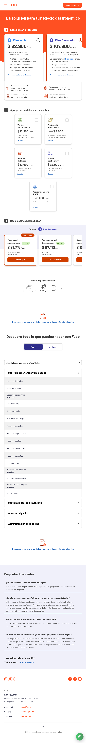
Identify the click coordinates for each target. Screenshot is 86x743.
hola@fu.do (25, 707)
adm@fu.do (25, 716)
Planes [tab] (33, 347)
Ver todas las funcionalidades (19, 75)
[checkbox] (28, 129)
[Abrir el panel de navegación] (5, 5)
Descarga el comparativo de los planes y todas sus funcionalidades (43, 322)
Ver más (20, 140)
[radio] (23, 58)
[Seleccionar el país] (43, 726)
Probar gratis (72, 5)
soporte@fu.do (27, 711)
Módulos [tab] (52, 347)
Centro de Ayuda (26, 662)
